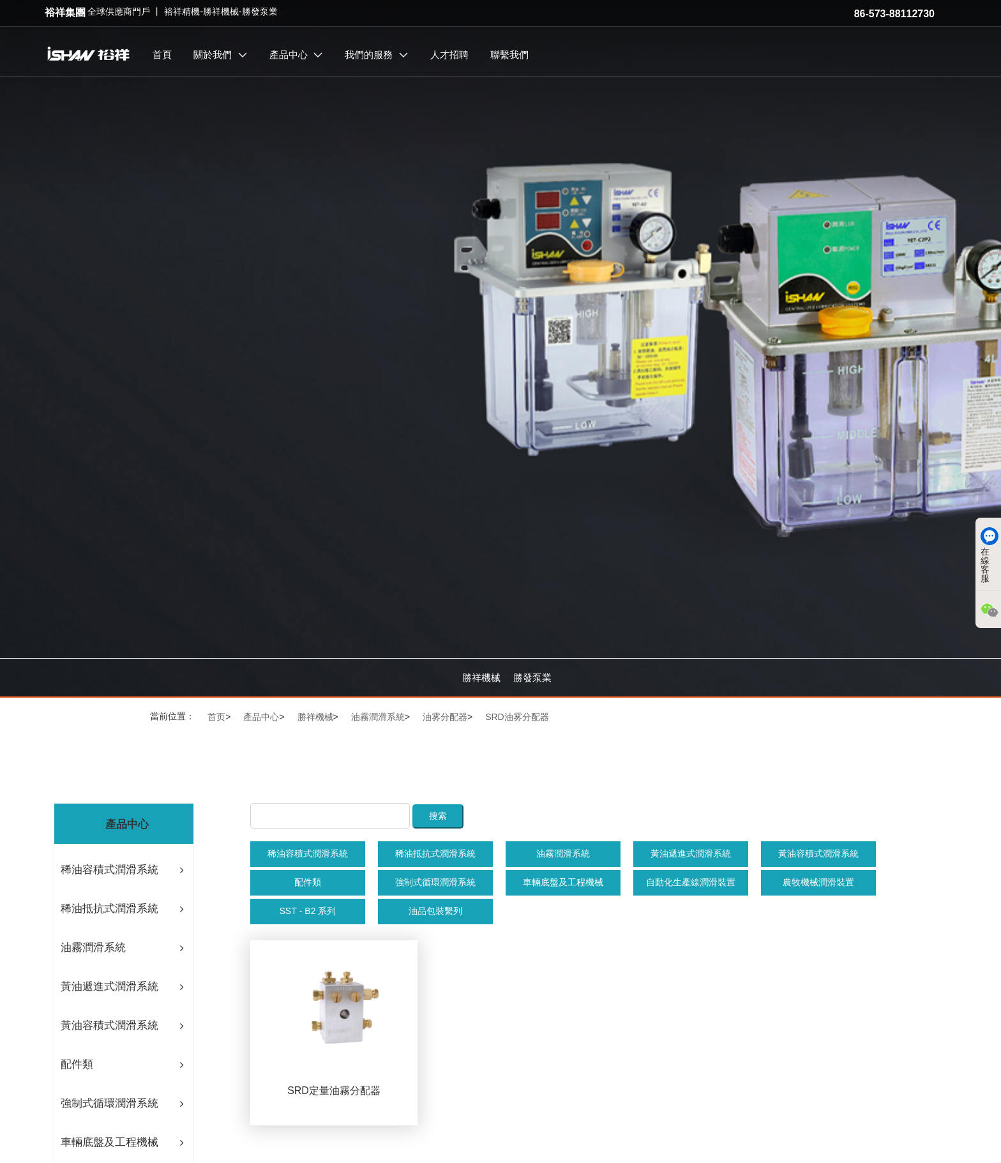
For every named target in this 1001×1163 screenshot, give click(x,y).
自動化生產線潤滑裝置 (690, 882)
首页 (216, 716)
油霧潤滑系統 (378, 716)
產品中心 (261, 716)
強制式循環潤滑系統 (435, 882)
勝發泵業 (532, 677)
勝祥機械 (481, 677)
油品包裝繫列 (435, 910)
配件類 (307, 882)
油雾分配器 (445, 716)
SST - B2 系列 (307, 910)
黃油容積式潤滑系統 (818, 853)
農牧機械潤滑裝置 (818, 882)
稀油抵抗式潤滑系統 (435, 853)
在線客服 (985, 555)
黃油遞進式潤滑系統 (691, 853)
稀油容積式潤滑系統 (307, 853)
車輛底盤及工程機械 (563, 882)
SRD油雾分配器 (517, 716)
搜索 (438, 815)
